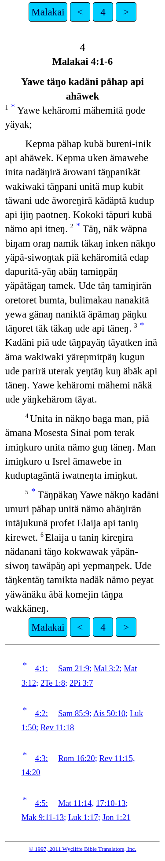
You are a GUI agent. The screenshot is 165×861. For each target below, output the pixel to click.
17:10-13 (110, 803)
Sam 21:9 (73, 668)
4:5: (41, 803)
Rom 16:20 (76, 758)
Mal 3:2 (107, 668)
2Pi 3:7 (81, 682)
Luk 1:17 (83, 817)
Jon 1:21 (117, 817)
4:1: (41, 668)
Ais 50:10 (109, 713)
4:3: (41, 758)
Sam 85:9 (73, 713)
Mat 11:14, (76, 803)
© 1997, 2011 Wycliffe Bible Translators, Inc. (82, 849)
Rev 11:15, (117, 758)
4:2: (41, 713)
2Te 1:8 (52, 682)
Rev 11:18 (57, 727)
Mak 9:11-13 (43, 817)
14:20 (31, 772)
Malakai (47, 12)
